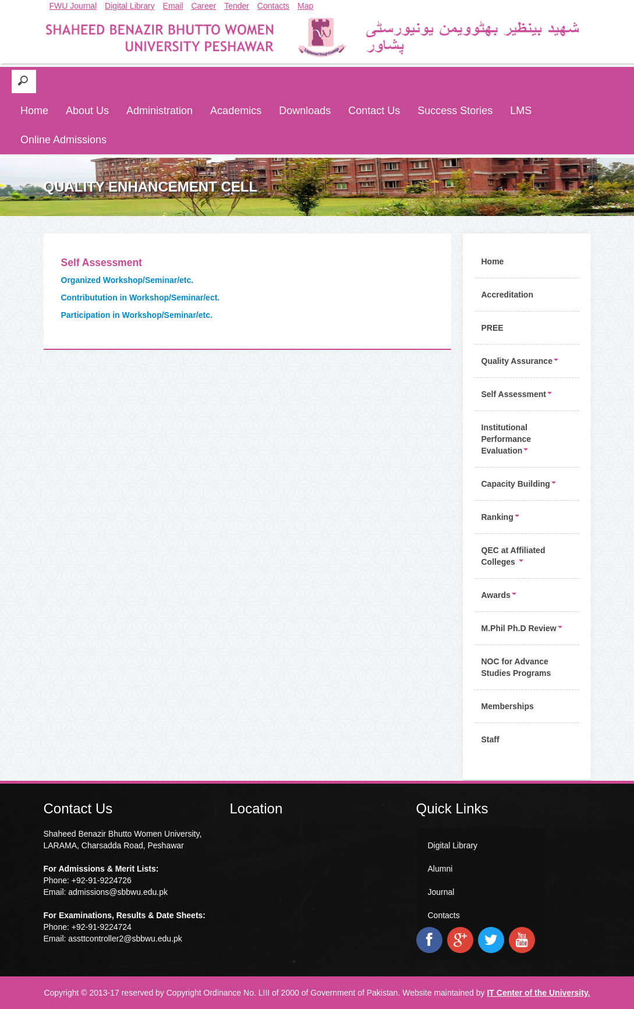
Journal (441, 892)
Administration (159, 110)
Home (34, 110)
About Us (87, 110)
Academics (235, 110)
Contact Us (374, 110)
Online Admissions (63, 140)
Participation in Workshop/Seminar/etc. (136, 315)
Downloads (305, 110)
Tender (236, 5)
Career (203, 5)
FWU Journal (73, 5)
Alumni (440, 868)
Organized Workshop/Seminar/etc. (127, 280)
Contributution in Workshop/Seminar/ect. (140, 297)
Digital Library (130, 5)
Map (305, 5)
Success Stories (455, 110)
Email (173, 5)
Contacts (273, 5)
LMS (521, 110)
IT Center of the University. (538, 992)
